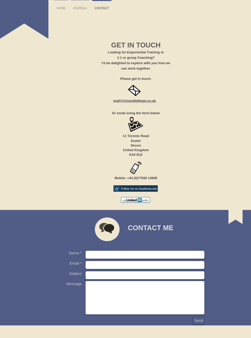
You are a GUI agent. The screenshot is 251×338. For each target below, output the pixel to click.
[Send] (198, 320)
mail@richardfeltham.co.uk (134, 101)
